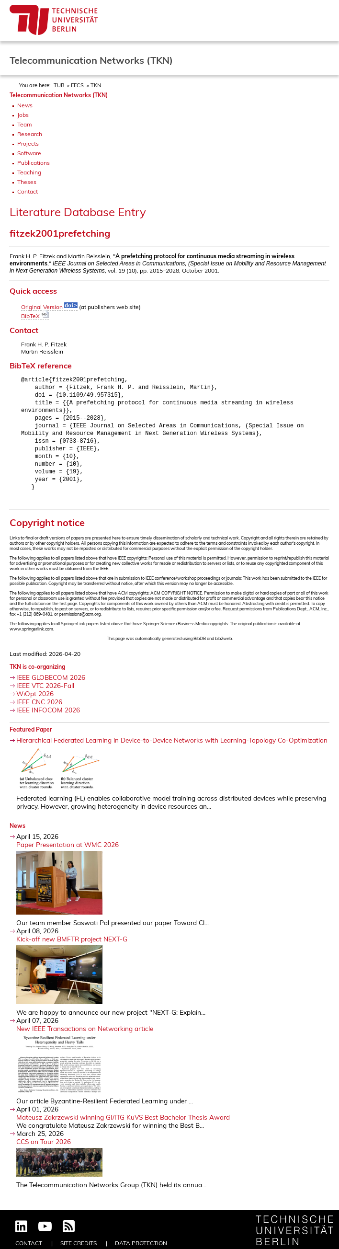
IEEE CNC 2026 (39, 710)
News (25, 105)
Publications (33, 162)
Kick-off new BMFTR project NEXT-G (71, 947)
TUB (59, 85)
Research (29, 134)
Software (29, 153)
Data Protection (141, 1243)
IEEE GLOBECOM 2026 (50, 685)
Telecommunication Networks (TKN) (59, 95)
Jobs (23, 114)
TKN (95, 85)
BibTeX (35, 316)
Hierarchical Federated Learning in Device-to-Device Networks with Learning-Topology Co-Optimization (172, 748)
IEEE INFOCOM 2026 (48, 718)
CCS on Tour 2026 (43, 1150)
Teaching (29, 172)
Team (24, 124)
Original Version (49, 306)
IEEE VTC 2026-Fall (45, 693)
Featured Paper (31, 737)
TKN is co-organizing (37, 674)
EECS (77, 85)
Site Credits (78, 1243)
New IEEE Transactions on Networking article (84, 1036)
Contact (27, 191)
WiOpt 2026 (35, 702)
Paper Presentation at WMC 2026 (67, 852)
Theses (26, 181)
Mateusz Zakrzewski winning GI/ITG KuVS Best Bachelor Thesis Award (123, 1125)
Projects (28, 143)
